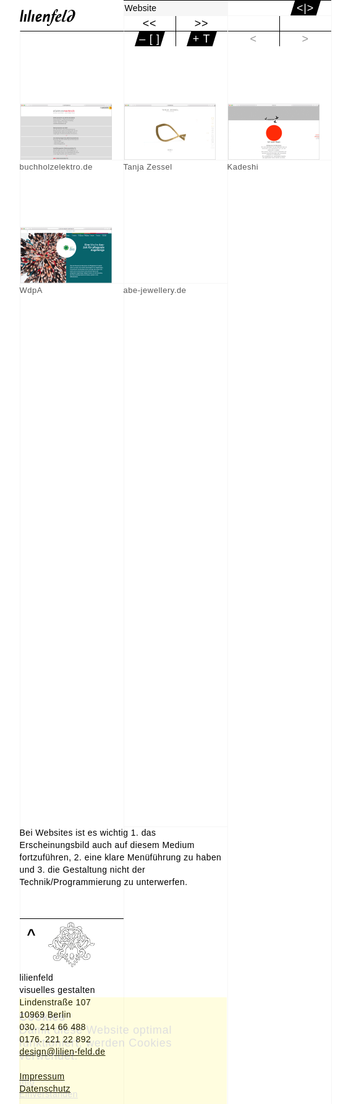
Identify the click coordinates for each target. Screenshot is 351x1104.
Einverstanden (48, 1094)
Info (27, 1082)
